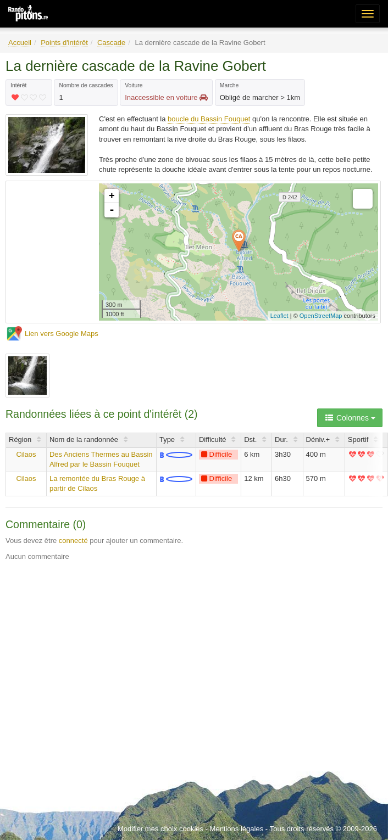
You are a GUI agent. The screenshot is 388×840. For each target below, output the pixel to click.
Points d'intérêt (64, 42)
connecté (73, 540)
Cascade (111, 42)
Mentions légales (237, 829)
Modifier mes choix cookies (160, 829)
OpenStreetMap (321, 315)
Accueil (19, 42)
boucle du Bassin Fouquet (209, 119)
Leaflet (279, 315)
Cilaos (26, 454)
